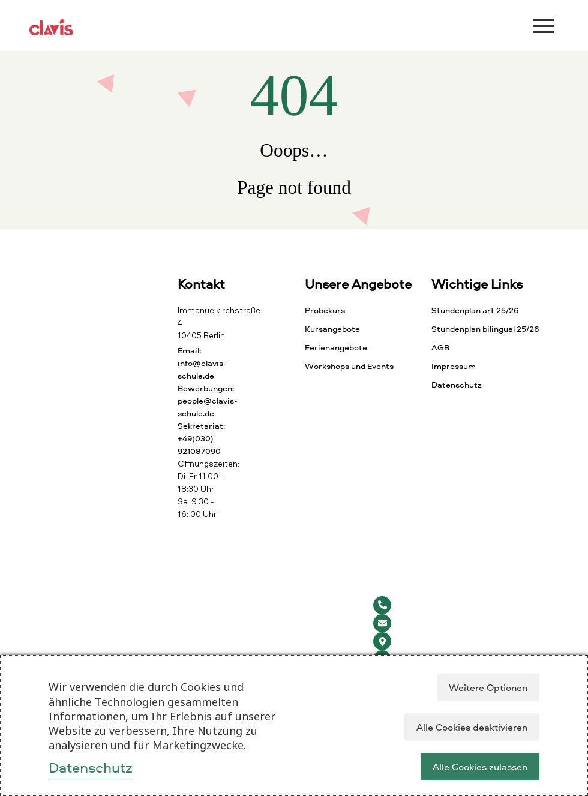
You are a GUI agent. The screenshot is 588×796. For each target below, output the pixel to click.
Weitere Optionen (488, 687)
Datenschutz (91, 767)
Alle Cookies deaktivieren (471, 727)
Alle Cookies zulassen (480, 766)
